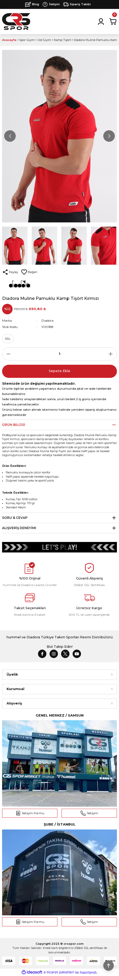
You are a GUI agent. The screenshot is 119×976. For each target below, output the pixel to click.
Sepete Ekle (59, 371)
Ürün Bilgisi (13, 425)
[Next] (109, 136)
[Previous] (10, 136)
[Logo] (16, 21)
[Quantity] (59, 354)
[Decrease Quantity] (7, 354)
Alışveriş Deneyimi (19, 528)
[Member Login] (101, 21)
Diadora (47, 320)
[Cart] (113, 21)
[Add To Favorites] (29, 272)
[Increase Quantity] (112, 354)
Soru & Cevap (15, 518)
